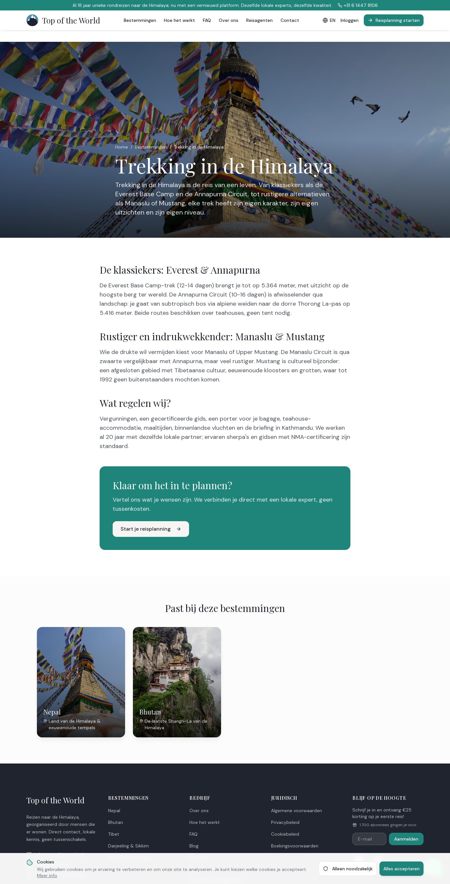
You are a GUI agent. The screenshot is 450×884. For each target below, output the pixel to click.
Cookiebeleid (285, 834)
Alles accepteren (401, 869)
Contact (290, 20)
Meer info (47, 875)
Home (121, 147)
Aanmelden (406, 839)
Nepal (114, 810)
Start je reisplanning (151, 528)
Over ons (228, 20)
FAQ (207, 20)
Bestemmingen (140, 20)
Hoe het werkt (179, 20)
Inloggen (350, 20)
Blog (194, 846)
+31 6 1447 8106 (358, 5)
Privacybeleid (285, 822)
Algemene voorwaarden (296, 810)
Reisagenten (259, 20)
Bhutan (115, 822)
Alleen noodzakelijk (348, 869)
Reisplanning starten (394, 20)
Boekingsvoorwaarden (294, 846)
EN (329, 20)
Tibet (113, 834)
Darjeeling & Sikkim (128, 846)
